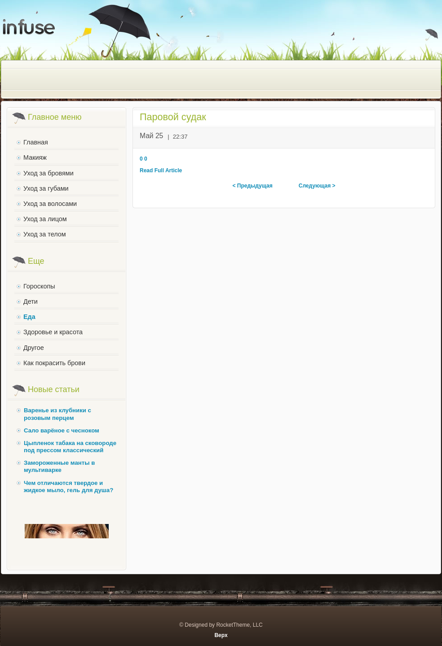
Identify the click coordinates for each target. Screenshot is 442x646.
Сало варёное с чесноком (61, 430)
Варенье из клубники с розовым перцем (57, 414)
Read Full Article (161, 170)
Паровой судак (173, 116)
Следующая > (317, 186)
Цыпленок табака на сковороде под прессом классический (70, 447)
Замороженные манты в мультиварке (59, 466)
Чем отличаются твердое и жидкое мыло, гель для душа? (68, 486)
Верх (220, 635)
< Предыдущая (252, 186)
